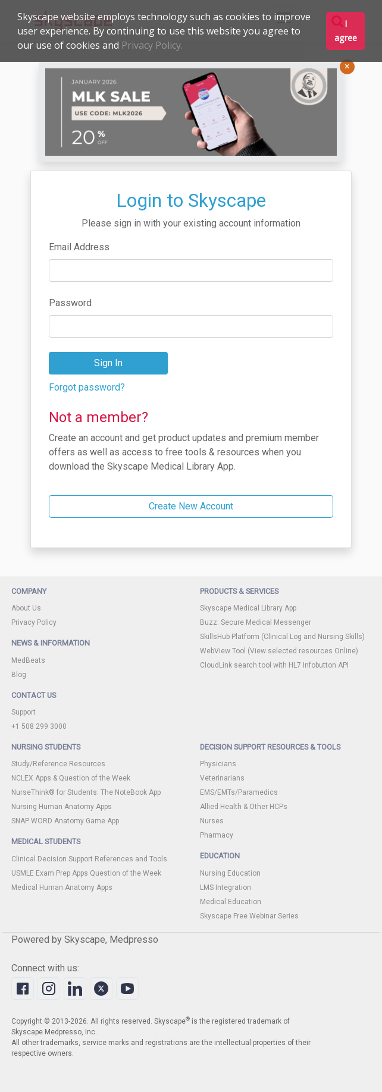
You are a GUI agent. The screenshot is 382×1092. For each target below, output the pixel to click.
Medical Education (230, 902)
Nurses (212, 821)
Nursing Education (230, 873)
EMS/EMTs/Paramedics (239, 792)
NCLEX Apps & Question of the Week (70, 778)
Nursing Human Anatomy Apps (61, 807)
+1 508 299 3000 (39, 726)
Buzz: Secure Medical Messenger (255, 622)
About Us (26, 608)
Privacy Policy (34, 622)
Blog (18, 675)
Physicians (218, 764)
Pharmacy (216, 835)
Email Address (79, 247)
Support (23, 712)
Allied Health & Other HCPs (243, 807)
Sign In (108, 363)
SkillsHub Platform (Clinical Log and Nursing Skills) (282, 636)
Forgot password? (87, 387)
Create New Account (191, 506)
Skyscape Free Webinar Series (249, 916)
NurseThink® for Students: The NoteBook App (86, 792)
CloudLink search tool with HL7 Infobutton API (274, 665)
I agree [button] (345, 30)
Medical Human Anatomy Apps (61, 887)
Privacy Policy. (152, 45)
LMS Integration (225, 887)
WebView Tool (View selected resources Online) (279, 651)
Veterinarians (222, 778)
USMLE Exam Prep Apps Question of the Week (86, 873)
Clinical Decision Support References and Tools (89, 859)
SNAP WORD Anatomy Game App (65, 821)
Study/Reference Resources (58, 764)
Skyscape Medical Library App (248, 608)
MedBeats (28, 660)
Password (70, 303)
